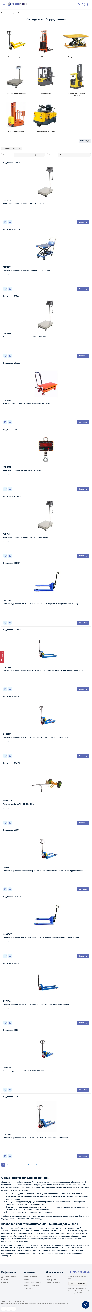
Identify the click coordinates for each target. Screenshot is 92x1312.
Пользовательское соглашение (31, 1286)
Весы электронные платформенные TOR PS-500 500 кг (25, 537)
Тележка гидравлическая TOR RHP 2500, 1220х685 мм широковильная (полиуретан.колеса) (40, 604)
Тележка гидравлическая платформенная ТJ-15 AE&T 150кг (27, 270)
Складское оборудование (18, 13)
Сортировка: (8, 155)
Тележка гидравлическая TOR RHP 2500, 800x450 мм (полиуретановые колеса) (35, 737)
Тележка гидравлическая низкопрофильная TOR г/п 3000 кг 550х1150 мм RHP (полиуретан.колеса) (43, 871)
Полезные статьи (53, 1283)
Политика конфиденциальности (32, 1281)
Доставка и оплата (8, 1277)
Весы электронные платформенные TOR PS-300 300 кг (25, 337)
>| (46, 1165)
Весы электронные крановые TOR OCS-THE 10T (22, 470)
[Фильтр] (2, 657)
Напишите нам (78, 1283)
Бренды (49, 1277)
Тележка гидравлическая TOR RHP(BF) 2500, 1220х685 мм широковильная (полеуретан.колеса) (42, 937)
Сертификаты (51, 1280)
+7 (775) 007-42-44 (79, 1272)
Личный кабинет (30, 1277)
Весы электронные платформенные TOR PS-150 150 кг (25, 203)
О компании (6, 1280)
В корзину (83, 222)
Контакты (5, 1283)
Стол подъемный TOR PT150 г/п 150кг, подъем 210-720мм (26, 404)
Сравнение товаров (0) (12, 148)
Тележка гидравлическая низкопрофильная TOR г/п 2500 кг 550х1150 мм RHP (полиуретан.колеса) (43, 670)
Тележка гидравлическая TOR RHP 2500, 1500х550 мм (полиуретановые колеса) (36, 1004)
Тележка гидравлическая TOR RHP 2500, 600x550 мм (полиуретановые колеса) (35, 1071)
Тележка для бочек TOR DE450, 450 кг (18, 804)
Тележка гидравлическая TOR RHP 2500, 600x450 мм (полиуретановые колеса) (35, 1137)
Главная (4, 13)
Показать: (53, 155)
